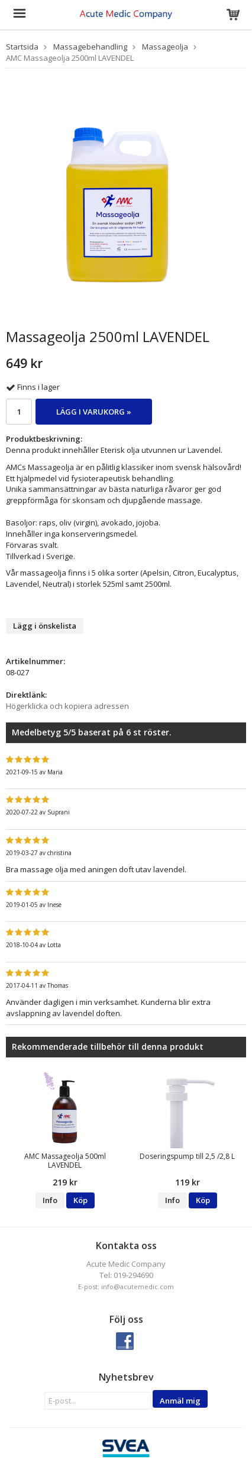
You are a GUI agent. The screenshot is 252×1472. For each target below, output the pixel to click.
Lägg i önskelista (44, 625)
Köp (80, 1200)
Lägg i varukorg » (93, 411)
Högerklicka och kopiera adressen (67, 706)
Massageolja (165, 46)
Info (50, 1200)
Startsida (22, 46)
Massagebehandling (90, 46)
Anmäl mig (180, 1400)
